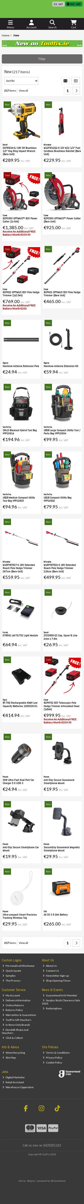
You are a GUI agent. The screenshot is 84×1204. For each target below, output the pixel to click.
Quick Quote (11, 970)
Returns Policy (12, 1010)
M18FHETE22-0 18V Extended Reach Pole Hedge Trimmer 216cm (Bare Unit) (60, 568)
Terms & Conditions (56, 1052)
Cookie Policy (52, 1062)
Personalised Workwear (18, 965)
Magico (31, 1181)
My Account (11, 995)
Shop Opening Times (57, 980)
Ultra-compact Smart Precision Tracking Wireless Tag (20, 916)
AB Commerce (58, 1181)
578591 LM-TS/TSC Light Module (20, 635)
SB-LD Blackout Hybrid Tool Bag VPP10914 (20, 431)
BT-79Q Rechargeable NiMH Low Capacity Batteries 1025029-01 (20, 704)
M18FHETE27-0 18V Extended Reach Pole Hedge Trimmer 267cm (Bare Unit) (19, 568)
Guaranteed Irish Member (60, 995)
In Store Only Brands (16, 1024)
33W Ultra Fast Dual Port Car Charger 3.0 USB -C (18, 781)
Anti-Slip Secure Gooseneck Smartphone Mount (59, 781)
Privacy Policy (52, 1057)
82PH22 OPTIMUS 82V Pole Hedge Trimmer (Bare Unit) (62, 293)
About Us (50, 965)
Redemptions (52, 1008)
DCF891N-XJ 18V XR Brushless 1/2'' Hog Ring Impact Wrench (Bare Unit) (20, 151)
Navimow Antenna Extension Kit (61, 366)
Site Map (9, 1057)
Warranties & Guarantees (19, 1015)
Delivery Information (16, 1000)
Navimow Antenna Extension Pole (21, 366)
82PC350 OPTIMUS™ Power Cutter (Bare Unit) (62, 220)
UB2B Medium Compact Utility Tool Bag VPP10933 (19, 499)
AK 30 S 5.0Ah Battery (56, 914)
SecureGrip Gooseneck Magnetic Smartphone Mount (62, 849)
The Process (11, 980)
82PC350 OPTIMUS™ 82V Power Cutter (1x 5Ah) (20, 220)
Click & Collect (12, 1037)
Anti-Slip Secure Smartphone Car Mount (21, 849)
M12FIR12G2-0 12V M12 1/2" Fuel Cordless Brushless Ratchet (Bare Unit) (62, 151)
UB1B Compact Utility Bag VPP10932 (57, 499)
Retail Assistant (13, 1082)
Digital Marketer (13, 1077)
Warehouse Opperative (18, 1087)
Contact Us (51, 970)
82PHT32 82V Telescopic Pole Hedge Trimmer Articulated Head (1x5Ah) (61, 706)
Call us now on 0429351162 (42, 1145)
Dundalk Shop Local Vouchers (15, 1031)
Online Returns (13, 1005)
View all (23, 90)
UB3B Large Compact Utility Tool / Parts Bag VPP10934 (62, 431)
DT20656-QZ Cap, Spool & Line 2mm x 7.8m (60, 637)
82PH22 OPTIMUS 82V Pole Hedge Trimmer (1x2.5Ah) (21, 293)
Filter (42, 59)
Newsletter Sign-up (56, 975)
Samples (9, 975)
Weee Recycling (13, 1052)
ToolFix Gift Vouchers (16, 1020)
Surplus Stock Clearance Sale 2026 (61, 1002)
